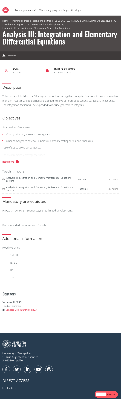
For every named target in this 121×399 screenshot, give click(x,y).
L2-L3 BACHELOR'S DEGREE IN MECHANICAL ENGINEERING (85, 20)
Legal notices (9, 388)
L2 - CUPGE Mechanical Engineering (45, 24)
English (101, 394)
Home (5, 20)
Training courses (24, 10)
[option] (111, 394)
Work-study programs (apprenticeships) (60, 10)
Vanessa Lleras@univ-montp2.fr (21, 309)
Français (111, 394)
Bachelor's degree (41, 20)
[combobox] (101, 394)
